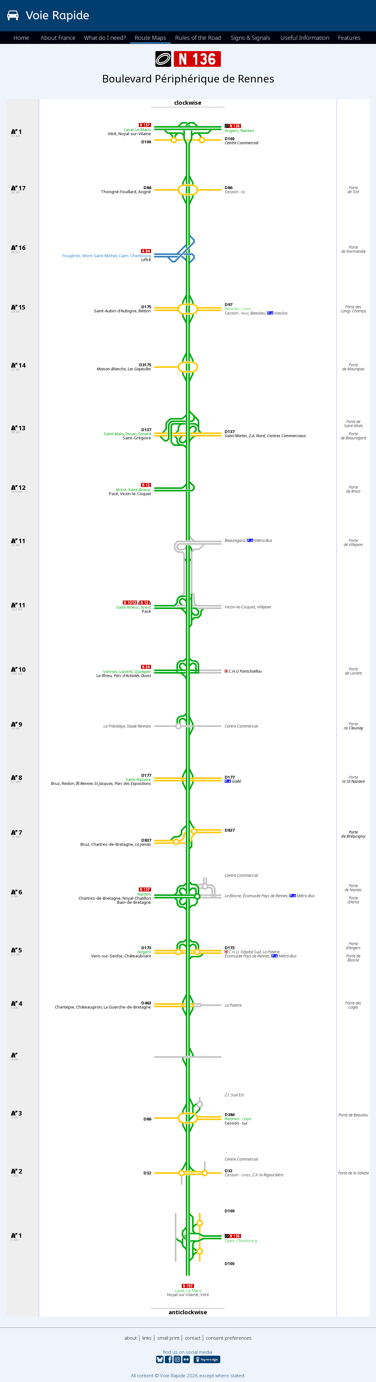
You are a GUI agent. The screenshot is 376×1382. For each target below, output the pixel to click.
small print (168, 1338)
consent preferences (229, 1338)
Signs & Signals (250, 37)
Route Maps (150, 37)
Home (21, 37)
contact (193, 1338)
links (147, 1338)
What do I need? (105, 37)
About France (58, 37)
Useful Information (304, 37)
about (130, 1338)
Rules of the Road (198, 37)
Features (349, 37)
